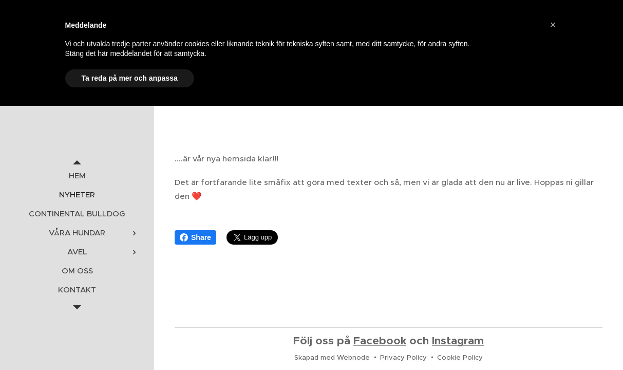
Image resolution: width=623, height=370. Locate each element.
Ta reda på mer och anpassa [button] (130, 78)
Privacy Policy (403, 357)
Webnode (353, 357)
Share (195, 237)
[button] (553, 24)
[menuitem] (77, 175)
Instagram (458, 340)
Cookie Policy (460, 357)
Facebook (379, 340)
